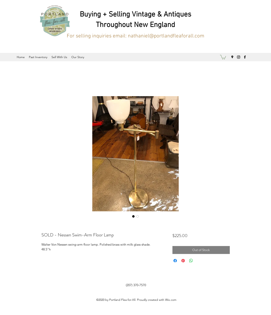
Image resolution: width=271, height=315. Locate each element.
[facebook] (245, 57)
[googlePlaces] (232, 57)
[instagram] (238, 57)
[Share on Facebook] (175, 260)
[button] (223, 56)
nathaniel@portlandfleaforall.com (166, 36)
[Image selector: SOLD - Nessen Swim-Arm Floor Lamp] (133, 216)
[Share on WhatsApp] (191, 260)
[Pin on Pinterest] (183, 260)
